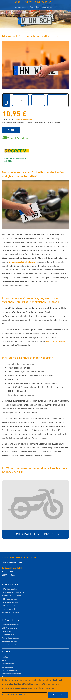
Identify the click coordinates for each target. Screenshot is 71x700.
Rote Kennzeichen (9, 641)
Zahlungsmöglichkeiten (11, 674)
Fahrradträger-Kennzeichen (13, 592)
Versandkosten (8, 663)
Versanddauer (8, 667)
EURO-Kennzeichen (10, 628)
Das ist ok (57, 695)
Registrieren (46, 7)
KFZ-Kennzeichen (9, 599)
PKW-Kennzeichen (9, 589)
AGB (4, 660)
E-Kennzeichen (8, 635)
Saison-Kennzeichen (10, 638)
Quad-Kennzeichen (10, 602)
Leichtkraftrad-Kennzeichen (13, 609)
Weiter (10, 130)
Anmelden (34, 7)
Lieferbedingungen (9, 670)
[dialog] (35, 688)
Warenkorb (21, 7)
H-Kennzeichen (8, 631)
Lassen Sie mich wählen (13, 694)
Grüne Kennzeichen (10, 645)
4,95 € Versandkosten (24, 119)
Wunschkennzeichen (55, 341)
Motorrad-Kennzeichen (11, 596)
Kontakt (5, 657)
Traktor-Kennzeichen (10, 612)
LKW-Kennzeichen (9, 606)
